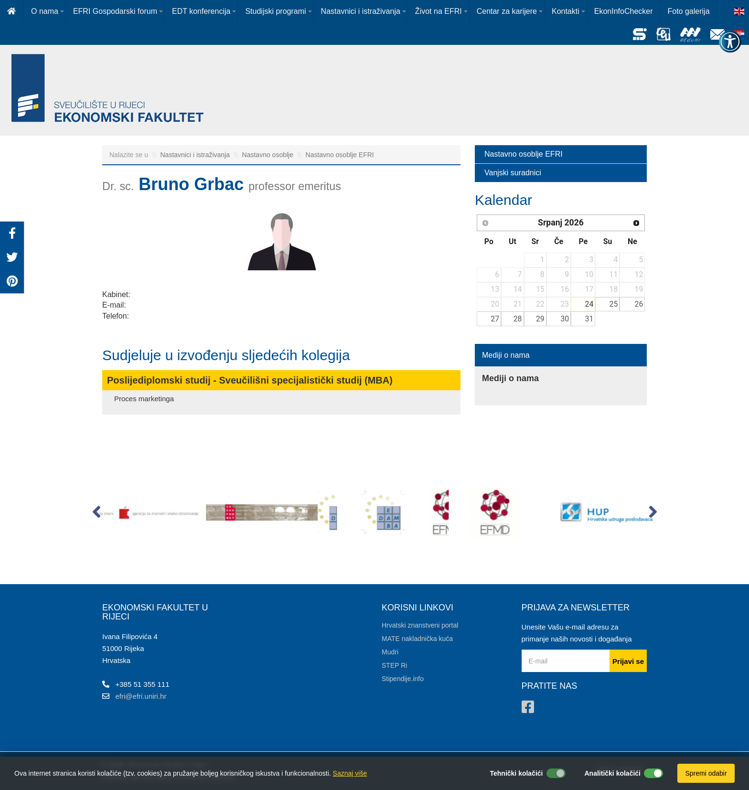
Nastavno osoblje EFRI (340, 155)
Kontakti (565, 11)
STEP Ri (394, 665)
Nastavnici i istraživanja (360, 11)
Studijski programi (275, 11)
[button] (96, 514)
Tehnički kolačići (516, 773)
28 (518, 318)
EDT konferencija (201, 11)
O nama (44, 11)
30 (564, 318)
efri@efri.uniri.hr (141, 696)
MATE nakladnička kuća (417, 638)
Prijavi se (628, 661)
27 (495, 318)
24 (589, 304)
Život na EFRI (438, 11)
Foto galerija (689, 11)
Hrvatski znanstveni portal (420, 625)
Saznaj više (350, 773)
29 (540, 318)
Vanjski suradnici (512, 173)
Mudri (390, 652)
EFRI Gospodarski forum (115, 11)
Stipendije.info (403, 679)
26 (639, 304)
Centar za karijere (507, 11)
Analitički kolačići (613, 773)
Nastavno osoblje (268, 155)
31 (589, 318)
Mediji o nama (506, 355)
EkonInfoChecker (623, 11)
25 (614, 304)
